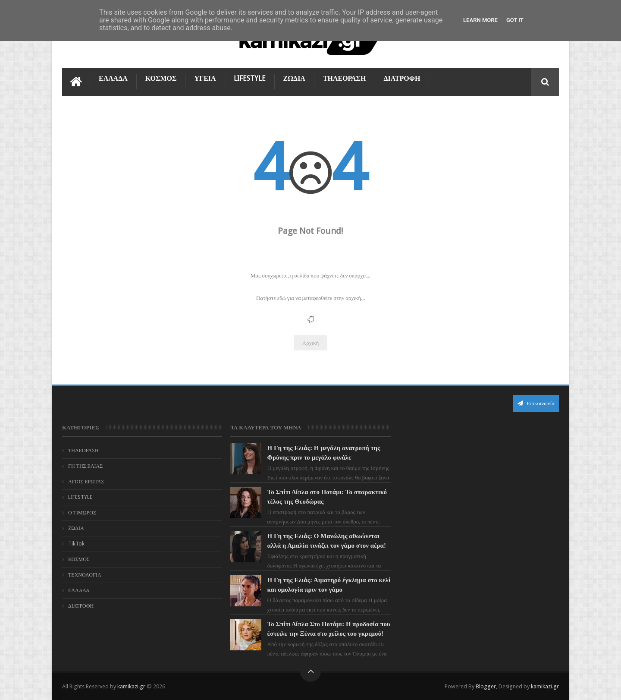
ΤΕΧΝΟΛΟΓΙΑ (84, 575)
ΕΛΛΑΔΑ (113, 78)
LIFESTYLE (250, 78)
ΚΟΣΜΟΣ (161, 78)
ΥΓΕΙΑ (205, 78)
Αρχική (310, 343)
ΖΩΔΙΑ (294, 78)
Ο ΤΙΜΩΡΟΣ (82, 513)
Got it (515, 20)
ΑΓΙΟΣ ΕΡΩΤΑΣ (86, 482)
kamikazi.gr (131, 686)
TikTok (76, 544)
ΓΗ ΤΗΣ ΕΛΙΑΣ (85, 466)
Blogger (486, 686)
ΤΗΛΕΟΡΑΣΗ (344, 78)
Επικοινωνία (536, 403)
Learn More (480, 20)
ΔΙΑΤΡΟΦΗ (402, 78)
